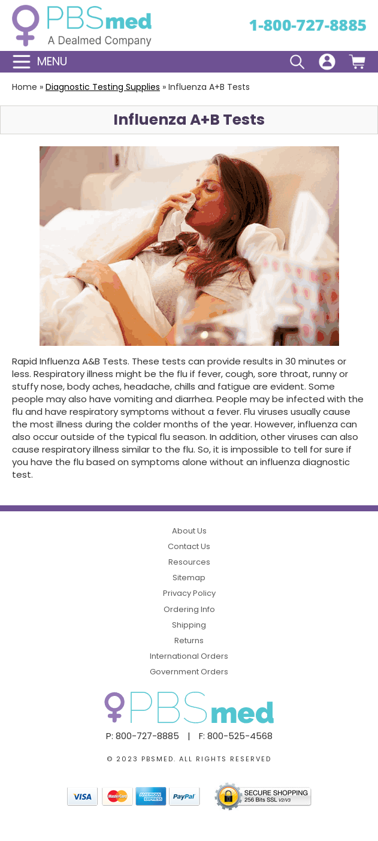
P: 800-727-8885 (142, 736)
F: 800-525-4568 (236, 736)
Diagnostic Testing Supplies (103, 87)
